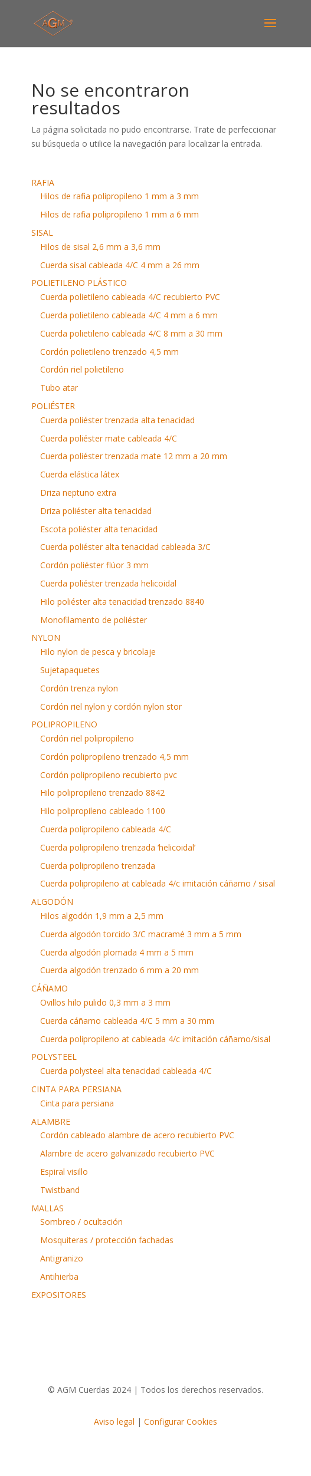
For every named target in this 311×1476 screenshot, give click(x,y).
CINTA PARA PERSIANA (76, 1089)
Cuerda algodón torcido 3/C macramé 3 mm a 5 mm (140, 934)
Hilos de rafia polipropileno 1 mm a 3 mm (119, 196)
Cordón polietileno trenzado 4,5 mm (109, 351)
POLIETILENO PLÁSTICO (79, 282)
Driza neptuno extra (78, 492)
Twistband (60, 1189)
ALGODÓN (52, 901)
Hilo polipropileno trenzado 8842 (102, 792)
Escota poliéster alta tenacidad (99, 529)
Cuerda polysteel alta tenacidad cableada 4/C (126, 1070)
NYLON (45, 637)
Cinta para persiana (77, 1103)
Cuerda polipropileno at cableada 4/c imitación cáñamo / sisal (157, 883)
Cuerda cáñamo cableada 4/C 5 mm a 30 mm (127, 1020)
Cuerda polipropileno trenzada (97, 865)
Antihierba (59, 1276)
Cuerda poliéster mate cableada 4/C (108, 438)
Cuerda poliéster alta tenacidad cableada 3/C (125, 546)
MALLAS (47, 1208)
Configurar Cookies (180, 1421)
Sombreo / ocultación (81, 1221)
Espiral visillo (64, 1171)
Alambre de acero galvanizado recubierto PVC (127, 1153)
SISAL (42, 232)
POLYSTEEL (54, 1056)
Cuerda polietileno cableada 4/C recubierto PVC (130, 296)
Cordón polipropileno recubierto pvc (108, 774)
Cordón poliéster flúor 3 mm (94, 565)
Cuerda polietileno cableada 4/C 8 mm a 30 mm (131, 333)
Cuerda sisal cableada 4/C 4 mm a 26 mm (119, 265)
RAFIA (42, 182)
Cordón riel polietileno (82, 369)
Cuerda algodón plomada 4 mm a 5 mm (117, 952)
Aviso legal (114, 1421)
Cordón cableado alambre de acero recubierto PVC (137, 1135)
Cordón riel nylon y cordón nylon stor (111, 706)
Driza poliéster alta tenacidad (96, 510)
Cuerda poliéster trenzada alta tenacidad (117, 420)
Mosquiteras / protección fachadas (106, 1240)
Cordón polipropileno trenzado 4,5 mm (114, 756)
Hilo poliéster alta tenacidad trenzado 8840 (122, 601)
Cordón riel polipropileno (87, 738)
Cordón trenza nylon (79, 688)
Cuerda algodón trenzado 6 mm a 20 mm (119, 970)
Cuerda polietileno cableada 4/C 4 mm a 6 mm (129, 315)
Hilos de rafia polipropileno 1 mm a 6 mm (119, 214)
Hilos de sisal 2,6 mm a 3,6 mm (100, 246)
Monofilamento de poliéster (93, 619)
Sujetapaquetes (70, 670)
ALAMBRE (50, 1121)
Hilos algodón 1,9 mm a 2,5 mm (101, 915)
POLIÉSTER (53, 405)
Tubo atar (59, 387)
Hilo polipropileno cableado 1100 (102, 810)
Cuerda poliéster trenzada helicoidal (108, 583)
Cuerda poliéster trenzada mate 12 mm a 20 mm (133, 456)
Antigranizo (61, 1258)
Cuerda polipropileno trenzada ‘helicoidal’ (117, 847)
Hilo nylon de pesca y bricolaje (98, 651)
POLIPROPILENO (64, 724)
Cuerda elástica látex (79, 474)
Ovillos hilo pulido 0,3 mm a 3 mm (105, 1002)
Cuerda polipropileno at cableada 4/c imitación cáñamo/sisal (155, 1039)
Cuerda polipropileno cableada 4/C (105, 829)
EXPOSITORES (58, 1294)
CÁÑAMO (49, 988)
